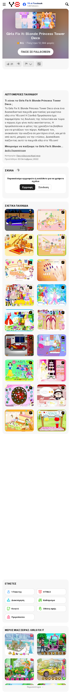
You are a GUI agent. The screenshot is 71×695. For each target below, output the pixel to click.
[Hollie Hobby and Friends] (51, 420)
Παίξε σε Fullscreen (35, 51)
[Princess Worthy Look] (19, 320)
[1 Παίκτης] (20, 592)
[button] (15, 150)
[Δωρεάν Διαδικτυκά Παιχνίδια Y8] (14, 4)
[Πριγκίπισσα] (20, 617)
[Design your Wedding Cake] (51, 370)
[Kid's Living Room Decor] (19, 245)
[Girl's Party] (19, 270)
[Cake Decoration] (19, 395)
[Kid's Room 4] (51, 220)
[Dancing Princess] (51, 295)
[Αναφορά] (28, 64)
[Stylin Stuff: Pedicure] (51, 320)
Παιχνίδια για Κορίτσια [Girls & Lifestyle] (28, 155)
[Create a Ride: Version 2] (19, 345)
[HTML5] (51, 592)
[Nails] (51, 270)
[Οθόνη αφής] (51, 608)
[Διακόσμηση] (20, 600)
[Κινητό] (20, 608)
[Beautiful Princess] (19, 295)
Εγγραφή (27, 187)
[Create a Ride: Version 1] (19, 220)
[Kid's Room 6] (51, 245)
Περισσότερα (35, 687)
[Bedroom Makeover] (51, 345)
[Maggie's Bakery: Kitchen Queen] (51, 395)
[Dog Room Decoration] (19, 420)
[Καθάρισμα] (51, 600)
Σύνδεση (43, 187)
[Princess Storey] (19, 370)
